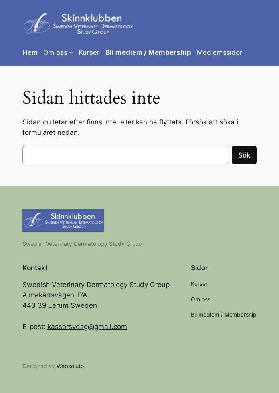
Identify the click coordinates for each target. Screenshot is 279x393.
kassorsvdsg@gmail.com (87, 327)
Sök (244, 155)
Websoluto (70, 366)
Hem (30, 52)
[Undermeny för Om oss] (71, 52)
